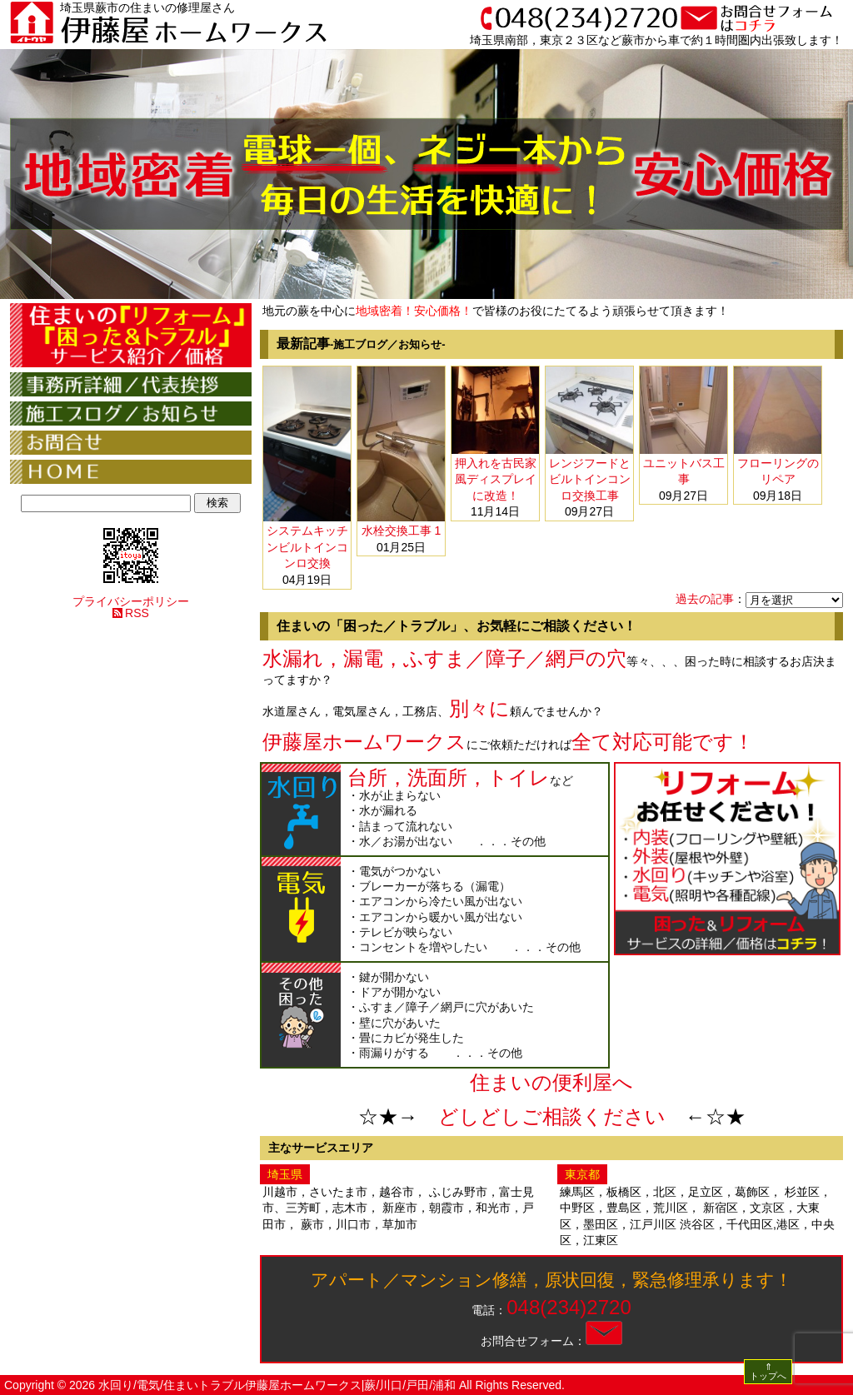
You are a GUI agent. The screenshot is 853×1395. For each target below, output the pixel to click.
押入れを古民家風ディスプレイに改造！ (495, 479)
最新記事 (361, 343)
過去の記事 (705, 598)
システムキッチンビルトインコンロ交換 (307, 547)
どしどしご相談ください (552, 1116)
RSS (137, 613)
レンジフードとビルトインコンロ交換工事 (590, 479)
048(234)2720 (568, 1307)
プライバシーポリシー (130, 601)
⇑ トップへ (768, 1371)
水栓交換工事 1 (401, 530)
